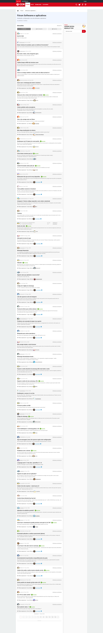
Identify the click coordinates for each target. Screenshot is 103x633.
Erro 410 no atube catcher (23, 594)
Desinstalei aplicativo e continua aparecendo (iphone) (31, 533)
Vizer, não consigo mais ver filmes (26, 119)
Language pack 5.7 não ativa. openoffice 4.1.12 (29, 462)
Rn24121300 (20, 36)
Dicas (32, 4)
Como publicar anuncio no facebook (26, 189)
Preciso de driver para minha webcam (27, 309)
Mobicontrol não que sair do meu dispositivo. (28, 176)
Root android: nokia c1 (23, 607)
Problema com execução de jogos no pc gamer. (29, 321)
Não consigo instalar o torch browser (26, 344)
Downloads (38, 4)
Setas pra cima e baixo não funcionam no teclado (30, 95)
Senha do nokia (21, 226)
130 (52, 617)
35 (40, 617)
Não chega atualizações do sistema (26, 130)
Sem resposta (39, 28)
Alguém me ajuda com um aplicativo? (26, 473)
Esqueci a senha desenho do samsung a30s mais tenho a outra (33, 369)
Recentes (24, 28)
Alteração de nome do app (24, 238)
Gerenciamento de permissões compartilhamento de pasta (32, 558)
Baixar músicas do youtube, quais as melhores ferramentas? (32, 45)
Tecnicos (19, 213)
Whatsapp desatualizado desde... (25, 356)
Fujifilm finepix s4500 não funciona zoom (27, 62)
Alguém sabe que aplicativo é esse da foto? (28, 275)
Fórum (27, 4)
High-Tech (18, 1)
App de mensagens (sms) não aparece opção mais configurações (34, 439)
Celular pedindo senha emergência (26, 107)
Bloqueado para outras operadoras (26, 333)
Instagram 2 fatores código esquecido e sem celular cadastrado (33, 201)
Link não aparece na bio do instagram (27, 296)
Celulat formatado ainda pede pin (25, 165)
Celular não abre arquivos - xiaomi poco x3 (28, 486)
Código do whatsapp (22, 416)
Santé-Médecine (25, 1)
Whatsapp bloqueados (23, 250)
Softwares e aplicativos (30, 10)
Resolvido (54, 28)
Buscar (59, 25)
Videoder (19, 262)
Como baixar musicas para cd (24, 153)
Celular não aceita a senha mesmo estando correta (30, 570)
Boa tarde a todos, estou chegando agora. (28, 53)
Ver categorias (20, 20)
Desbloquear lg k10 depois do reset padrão (28, 141)
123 (49, 617)
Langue (85, 1)
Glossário (45, 4)
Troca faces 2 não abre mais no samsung (27, 545)
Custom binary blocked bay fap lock (26, 498)
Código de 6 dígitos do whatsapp (25, 286)
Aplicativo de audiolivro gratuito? (25, 510)
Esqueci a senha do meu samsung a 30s (27, 381)
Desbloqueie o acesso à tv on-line (25, 393)
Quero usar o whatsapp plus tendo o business (29, 82)
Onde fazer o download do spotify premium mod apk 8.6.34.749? (34, 522)
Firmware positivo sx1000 (23, 405)
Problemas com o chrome (23, 450)
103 (46, 617)
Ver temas (25, 20)
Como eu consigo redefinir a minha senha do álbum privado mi (33, 72)
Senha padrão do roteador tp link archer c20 (28, 582)
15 (37, 617)
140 (55, 617)
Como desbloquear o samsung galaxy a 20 (28, 428)
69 (43, 617)
